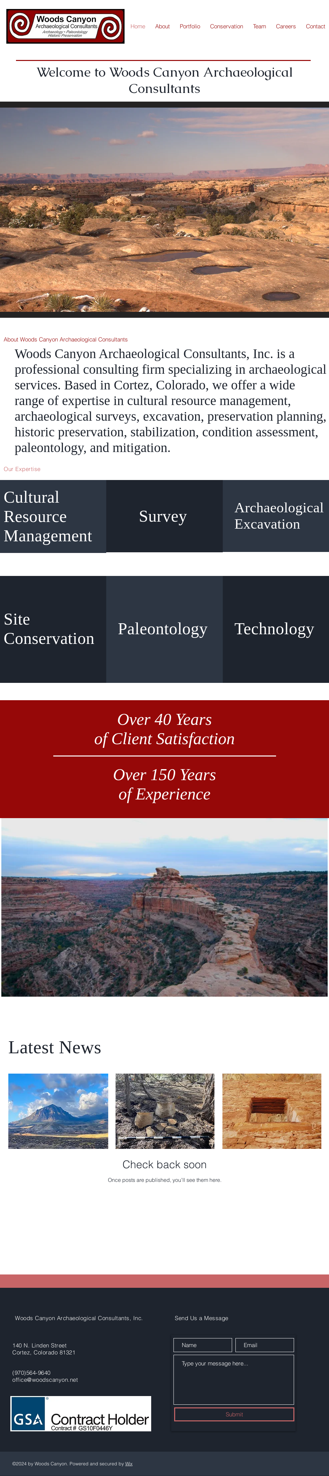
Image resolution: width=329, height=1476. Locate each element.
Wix (129, 1464)
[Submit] (234, 1414)
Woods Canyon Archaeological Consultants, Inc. (79, 1317)
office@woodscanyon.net (45, 1379)
